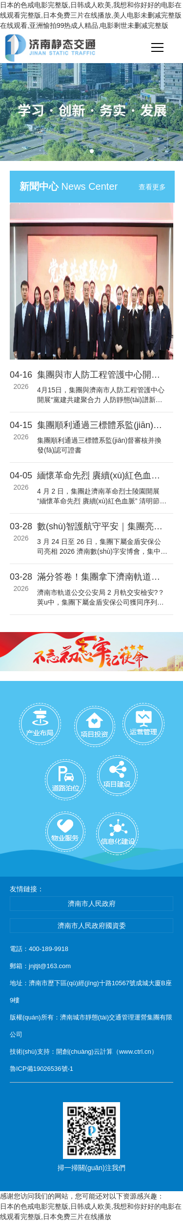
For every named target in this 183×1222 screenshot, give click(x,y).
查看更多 (152, 187)
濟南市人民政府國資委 (92, 925)
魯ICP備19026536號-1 (41, 1068)
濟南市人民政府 (92, 903)
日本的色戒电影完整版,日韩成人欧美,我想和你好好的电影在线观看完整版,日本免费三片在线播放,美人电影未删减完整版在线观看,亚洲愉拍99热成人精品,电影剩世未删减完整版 (91, 15)
